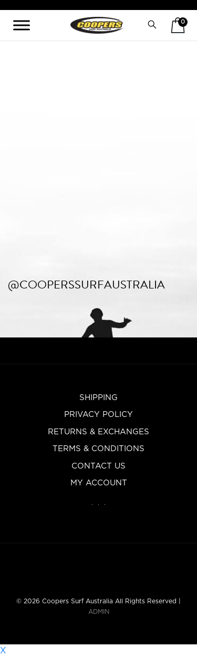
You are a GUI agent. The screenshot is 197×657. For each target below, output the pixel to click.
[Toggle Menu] (21, 25)
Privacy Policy (98, 415)
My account (98, 483)
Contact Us (98, 466)
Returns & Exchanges (98, 432)
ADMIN (98, 612)
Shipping (98, 398)
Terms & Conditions (98, 449)
